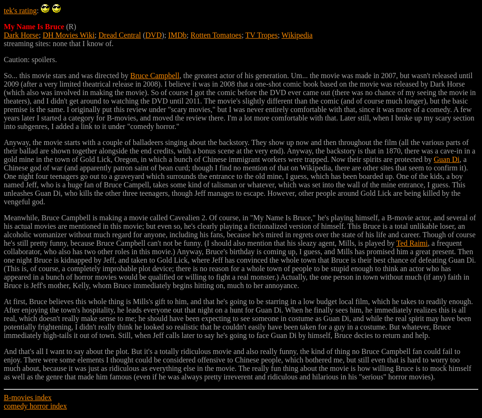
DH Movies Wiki (69, 35)
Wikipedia (297, 35)
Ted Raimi (412, 243)
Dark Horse (21, 35)
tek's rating (20, 11)
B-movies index (28, 398)
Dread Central (119, 35)
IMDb (177, 35)
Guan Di (447, 159)
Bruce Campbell (154, 76)
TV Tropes (261, 35)
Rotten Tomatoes (216, 35)
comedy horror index (35, 406)
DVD (153, 35)
